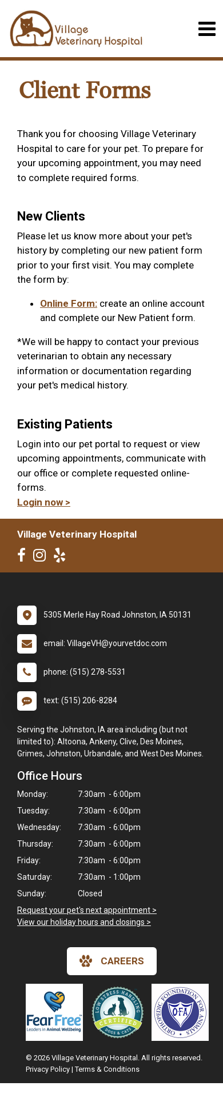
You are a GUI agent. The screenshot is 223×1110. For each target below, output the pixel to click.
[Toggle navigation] (207, 29)
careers (111, 961)
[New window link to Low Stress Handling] (120, 1012)
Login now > (43, 502)
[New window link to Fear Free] (57, 1012)
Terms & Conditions (107, 1069)
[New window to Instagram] (42, 557)
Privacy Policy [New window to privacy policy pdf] (48, 1069)
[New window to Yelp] (62, 557)
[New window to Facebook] (24, 557)
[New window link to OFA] (183, 1012)
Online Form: (68, 303)
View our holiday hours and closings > (84, 922)
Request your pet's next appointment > (87, 910)
